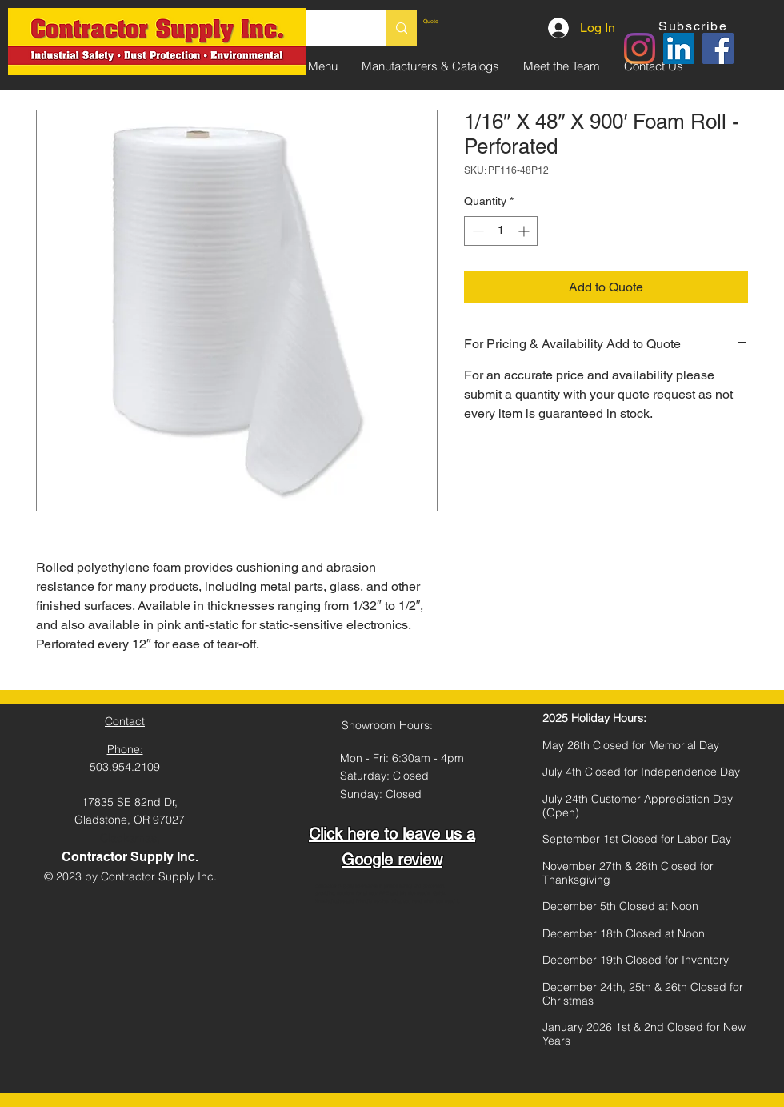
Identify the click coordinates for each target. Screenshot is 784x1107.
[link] (459, 21)
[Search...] (401, 28)
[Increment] (525, 231)
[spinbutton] (500, 231)
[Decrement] (476, 231)
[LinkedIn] (678, 48)
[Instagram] (639, 48)
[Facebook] (718, 48)
